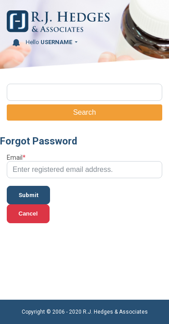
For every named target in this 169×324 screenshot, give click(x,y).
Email (15, 157)
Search (84, 112)
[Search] (84, 92)
